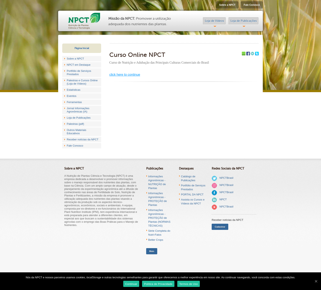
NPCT (223, 199)
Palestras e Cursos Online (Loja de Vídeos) (82, 82)
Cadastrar (220, 227)
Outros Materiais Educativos (76, 131)
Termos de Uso (188, 283)
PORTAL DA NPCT (192, 194)
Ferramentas (74, 102)
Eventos (71, 95)
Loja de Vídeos (214, 21)
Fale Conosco (252, 4)
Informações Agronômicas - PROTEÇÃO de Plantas (157, 199)
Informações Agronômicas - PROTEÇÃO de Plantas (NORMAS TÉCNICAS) (159, 218)
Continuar (131, 283)
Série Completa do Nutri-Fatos (159, 232)
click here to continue (124, 74)
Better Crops (155, 239)
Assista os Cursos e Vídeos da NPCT (193, 201)
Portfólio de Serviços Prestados (79, 72)
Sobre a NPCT (227, 4)
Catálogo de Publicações (188, 178)
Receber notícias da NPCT (82, 139)
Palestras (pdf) (75, 123)
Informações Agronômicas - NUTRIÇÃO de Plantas (157, 182)
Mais (151, 251)
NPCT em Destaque (78, 64)
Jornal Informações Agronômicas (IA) (78, 110)
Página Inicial (82, 48)
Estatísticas (73, 89)
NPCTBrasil (226, 177)
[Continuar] (316, 281)
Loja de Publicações (244, 21)
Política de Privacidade (158, 283)
